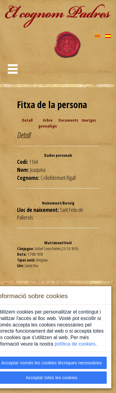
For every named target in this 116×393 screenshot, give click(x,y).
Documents (68, 120)
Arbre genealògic (47, 123)
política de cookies (75, 343)
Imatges (89, 120)
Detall (27, 120)
